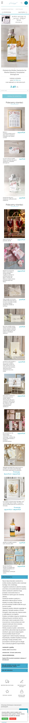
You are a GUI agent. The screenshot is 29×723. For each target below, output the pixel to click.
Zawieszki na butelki (7, 9)
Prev (2, 48)
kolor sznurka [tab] (7, 670)
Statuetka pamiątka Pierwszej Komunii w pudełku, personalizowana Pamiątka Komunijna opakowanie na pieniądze (13, 469)
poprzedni (7, 12)
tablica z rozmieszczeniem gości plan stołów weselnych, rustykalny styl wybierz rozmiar (9, 135)
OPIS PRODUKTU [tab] (7, 577)
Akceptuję (5, 718)
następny (21, 12)
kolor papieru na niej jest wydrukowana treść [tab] (11, 666)
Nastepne (27, 48)
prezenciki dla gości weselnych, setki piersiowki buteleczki (9, 199)
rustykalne (19, 9)
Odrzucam (12, 718)
